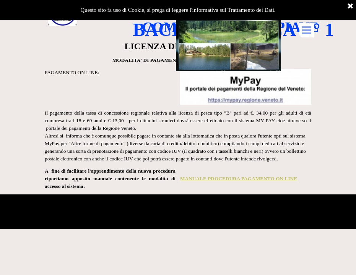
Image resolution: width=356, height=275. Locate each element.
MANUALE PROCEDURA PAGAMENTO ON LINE (238, 178)
